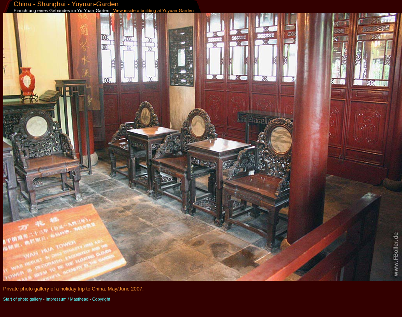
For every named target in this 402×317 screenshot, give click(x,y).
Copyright (101, 299)
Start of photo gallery (22, 299)
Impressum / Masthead (67, 299)
